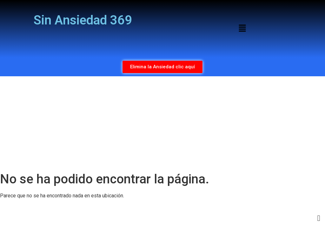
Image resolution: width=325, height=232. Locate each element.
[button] (242, 29)
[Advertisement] (162, 123)
